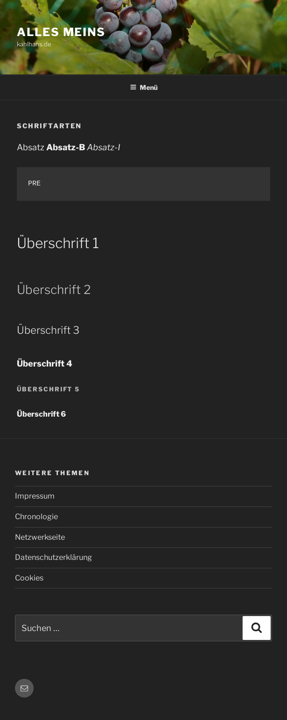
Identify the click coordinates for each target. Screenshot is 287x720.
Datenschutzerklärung (53, 557)
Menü (144, 87)
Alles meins (61, 32)
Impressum (35, 496)
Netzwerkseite (40, 537)
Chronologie (36, 516)
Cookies (29, 577)
